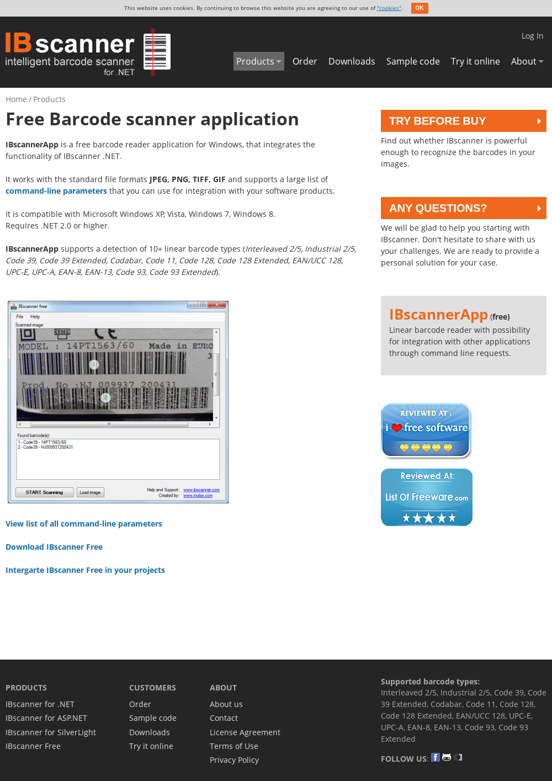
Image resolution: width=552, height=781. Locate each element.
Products (255, 61)
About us (226, 704)
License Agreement (245, 732)
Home (16, 99)
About (524, 61)
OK (420, 8)
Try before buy (437, 121)
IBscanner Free (33, 746)
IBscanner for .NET (40, 704)
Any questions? (438, 208)
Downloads (351, 61)
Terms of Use (234, 746)
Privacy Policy (234, 760)
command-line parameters (56, 190)
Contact (224, 718)
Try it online (475, 61)
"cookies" (389, 8)
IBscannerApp (438, 314)
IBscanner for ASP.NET (46, 718)
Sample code (413, 61)
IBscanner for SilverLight (51, 732)
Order (305, 61)
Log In (533, 35)
